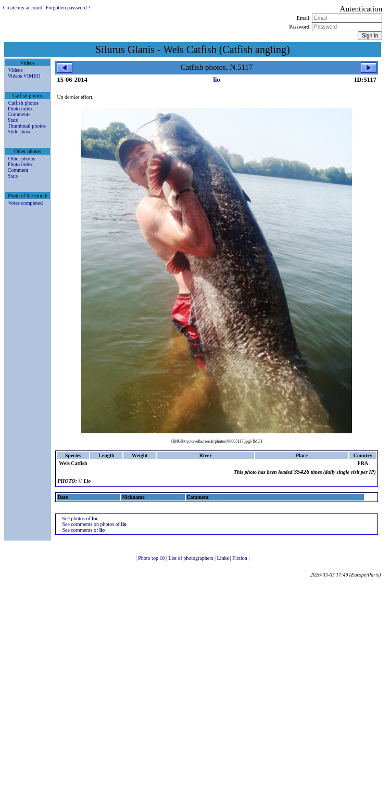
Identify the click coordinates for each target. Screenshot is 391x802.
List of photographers (191, 558)
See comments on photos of (94, 524)
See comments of (83, 530)
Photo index (20, 108)
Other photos (21, 158)
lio (216, 79)
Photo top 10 (152, 558)
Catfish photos (23, 103)
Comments (19, 114)
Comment (18, 170)
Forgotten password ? (68, 7)
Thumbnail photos (27, 126)
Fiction (240, 558)
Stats (13, 120)
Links (223, 558)
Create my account (22, 7)
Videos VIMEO (24, 76)
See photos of (79, 518)
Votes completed (25, 203)
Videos (15, 70)
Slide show (19, 131)
